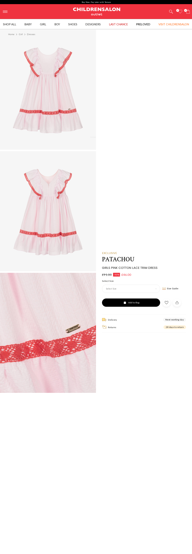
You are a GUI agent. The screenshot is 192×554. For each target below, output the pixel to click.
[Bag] (188, 12)
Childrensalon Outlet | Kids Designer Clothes (96, 11)
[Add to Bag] (131, 302)
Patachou (118, 259)
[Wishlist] (180, 12)
